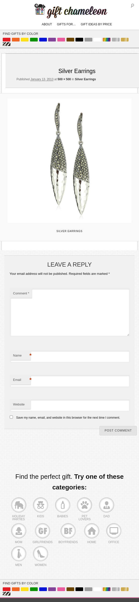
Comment (21, 293)
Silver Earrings (85, 79)
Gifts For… (66, 24)
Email (22, 380)
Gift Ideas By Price (96, 24)
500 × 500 (64, 79)
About (47, 24)
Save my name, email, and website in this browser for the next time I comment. (68, 417)
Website (19, 404)
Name (22, 355)
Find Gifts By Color (20, 34)
